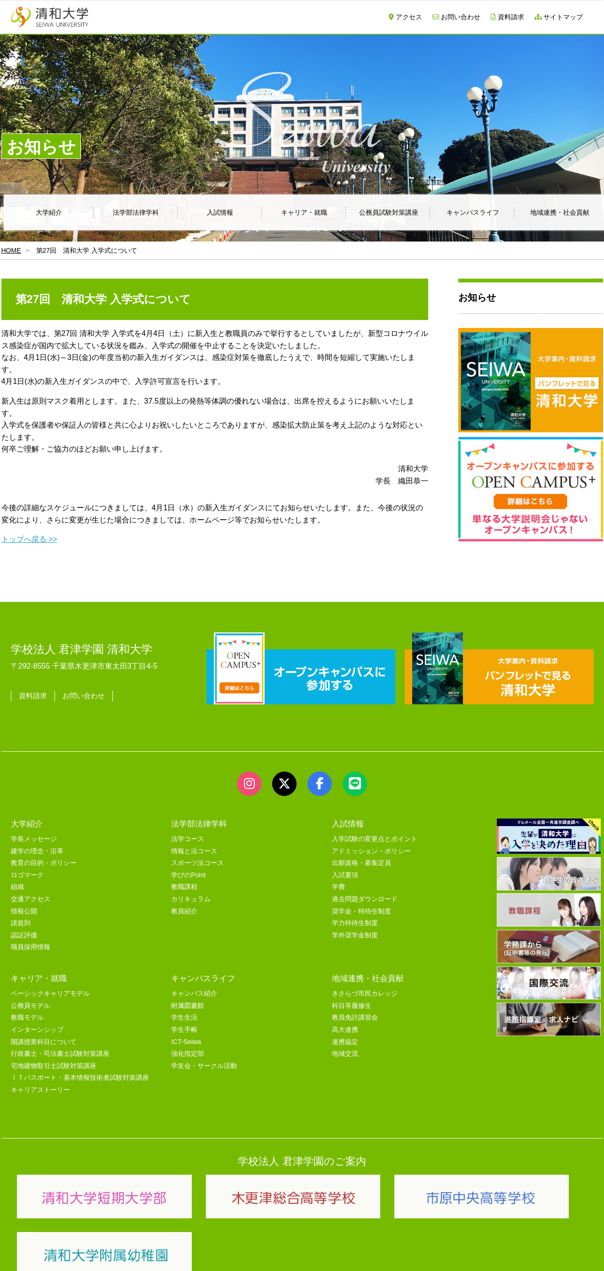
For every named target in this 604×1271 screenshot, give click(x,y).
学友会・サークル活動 (204, 1065)
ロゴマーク (27, 875)
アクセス (405, 17)
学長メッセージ (34, 838)
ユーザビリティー (138, 1252)
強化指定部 (187, 1053)
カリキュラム (191, 899)
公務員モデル (30, 1005)
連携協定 (345, 1041)
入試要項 (345, 875)
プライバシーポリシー (283, 1252)
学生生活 (184, 1017)
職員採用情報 (30, 947)
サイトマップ (558, 17)
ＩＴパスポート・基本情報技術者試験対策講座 (80, 1077)
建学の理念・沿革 (37, 851)
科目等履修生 (351, 1005)
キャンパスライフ (473, 212)
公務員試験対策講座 (388, 212)
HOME (11, 250)
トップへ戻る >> (29, 539)
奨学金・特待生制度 (361, 911)
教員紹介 (184, 911)
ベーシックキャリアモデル (50, 993)
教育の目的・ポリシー (44, 862)
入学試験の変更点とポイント (374, 838)
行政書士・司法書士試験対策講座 (60, 1053)
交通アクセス (30, 899)
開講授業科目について (44, 1041)
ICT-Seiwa (186, 1041)
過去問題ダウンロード (365, 899)
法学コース (187, 838)
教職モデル (27, 1017)
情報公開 (24, 911)
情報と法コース (194, 851)
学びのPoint (188, 875)
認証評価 (24, 935)
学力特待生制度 (355, 923)
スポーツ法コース (197, 862)
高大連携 (345, 1029)
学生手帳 (184, 1029)
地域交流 (345, 1053)
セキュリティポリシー (208, 1252)
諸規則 (21, 923)
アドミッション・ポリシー (371, 851)
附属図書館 (187, 1005)
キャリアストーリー (40, 1089)
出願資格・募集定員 (361, 862)
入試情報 (220, 212)
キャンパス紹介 (194, 993)
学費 (338, 886)
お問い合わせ (456, 17)
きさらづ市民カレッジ (365, 993)
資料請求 (507, 17)
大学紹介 (49, 212)
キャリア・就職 (304, 212)
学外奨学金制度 (355, 935)
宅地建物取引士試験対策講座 (53, 1065)
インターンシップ (37, 1029)
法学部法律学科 (136, 212)
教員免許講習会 (355, 1017)
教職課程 (184, 886)
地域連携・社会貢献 (368, 978)
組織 (17, 886)
